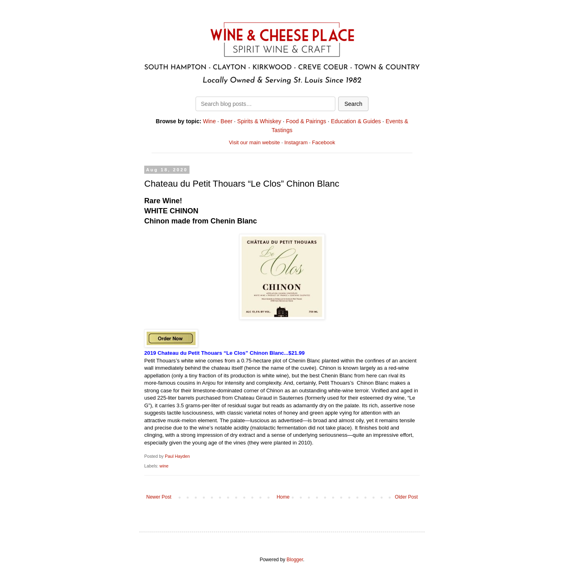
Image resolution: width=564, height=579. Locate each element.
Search (353, 104)
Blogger (294, 559)
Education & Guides (356, 121)
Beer (227, 121)
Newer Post (158, 497)
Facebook (323, 142)
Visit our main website (254, 142)
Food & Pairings (306, 121)
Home (283, 497)
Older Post (406, 497)
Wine (209, 121)
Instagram (296, 142)
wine (164, 465)
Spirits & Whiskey (259, 121)
